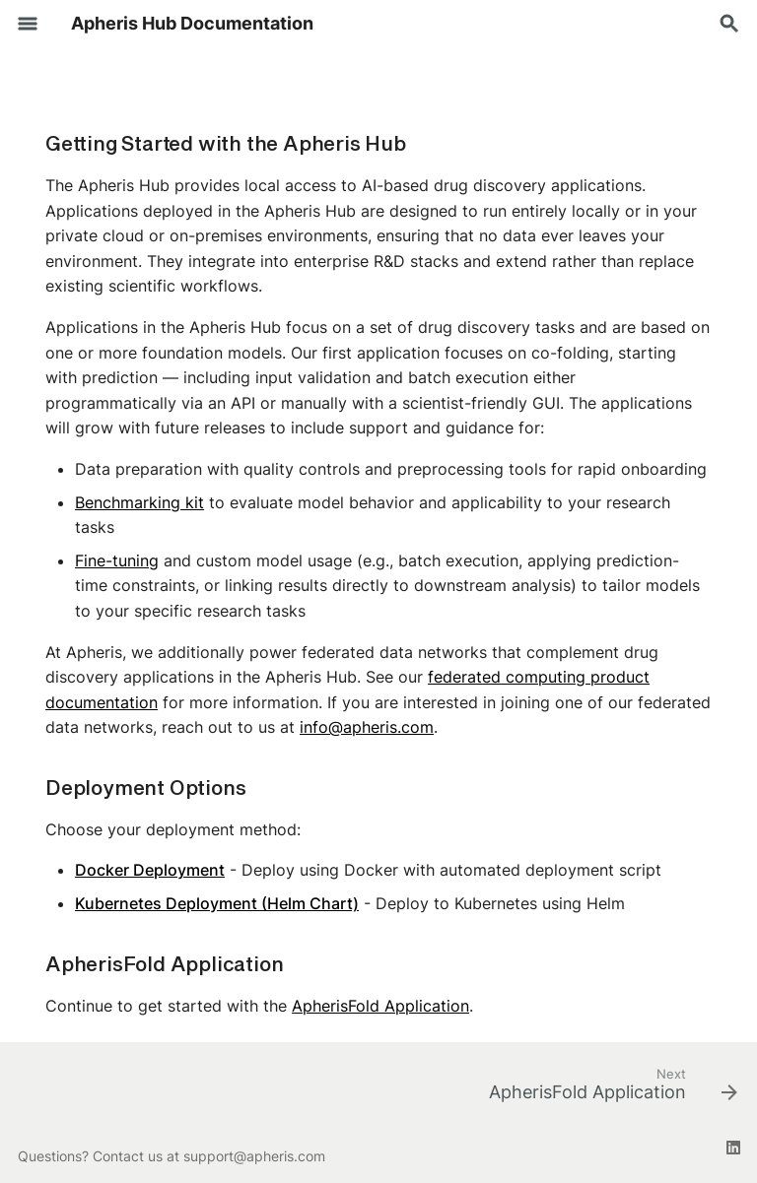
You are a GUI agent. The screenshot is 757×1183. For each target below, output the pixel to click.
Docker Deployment (150, 870)
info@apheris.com (367, 727)
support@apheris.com (254, 1156)
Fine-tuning (117, 560)
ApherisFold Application (380, 1006)
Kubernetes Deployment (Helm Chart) (217, 903)
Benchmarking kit (139, 502)
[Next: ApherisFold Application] (608, 1091)
